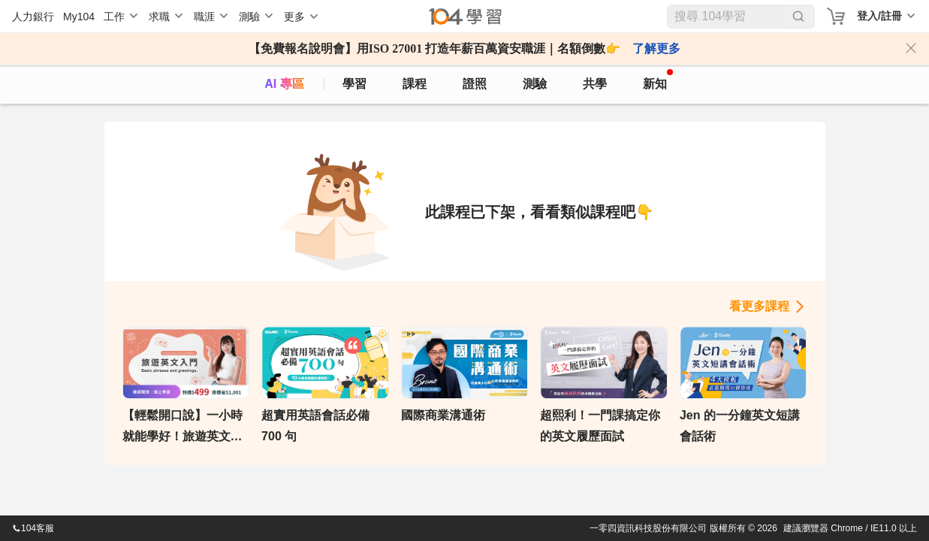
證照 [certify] (475, 83)
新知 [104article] (658, 79)
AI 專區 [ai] (283, 83)
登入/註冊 (879, 16)
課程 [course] (415, 83)
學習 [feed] (354, 83)
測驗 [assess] (535, 83)
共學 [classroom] (595, 83)
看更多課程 (759, 306)
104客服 (33, 528)
